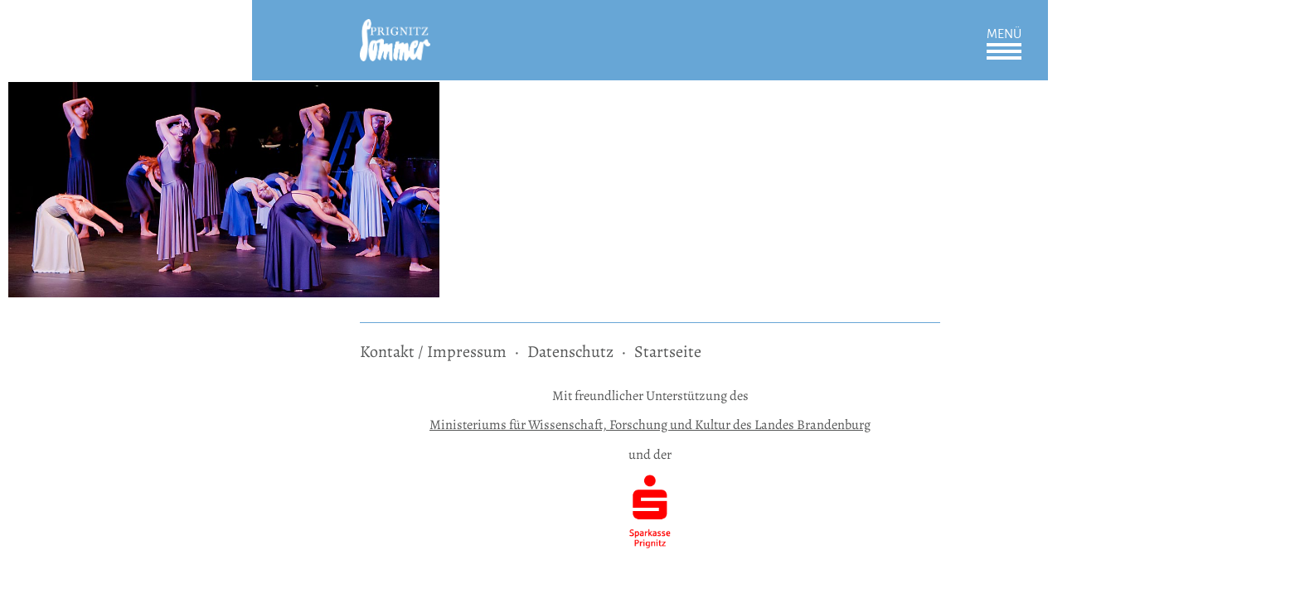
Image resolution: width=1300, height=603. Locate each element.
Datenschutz (570, 351)
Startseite (667, 351)
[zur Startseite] (395, 30)
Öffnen (1004, 51)
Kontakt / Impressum (433, 351)
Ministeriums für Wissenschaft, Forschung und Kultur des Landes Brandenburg (650, 424)
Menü (1004, 34)
